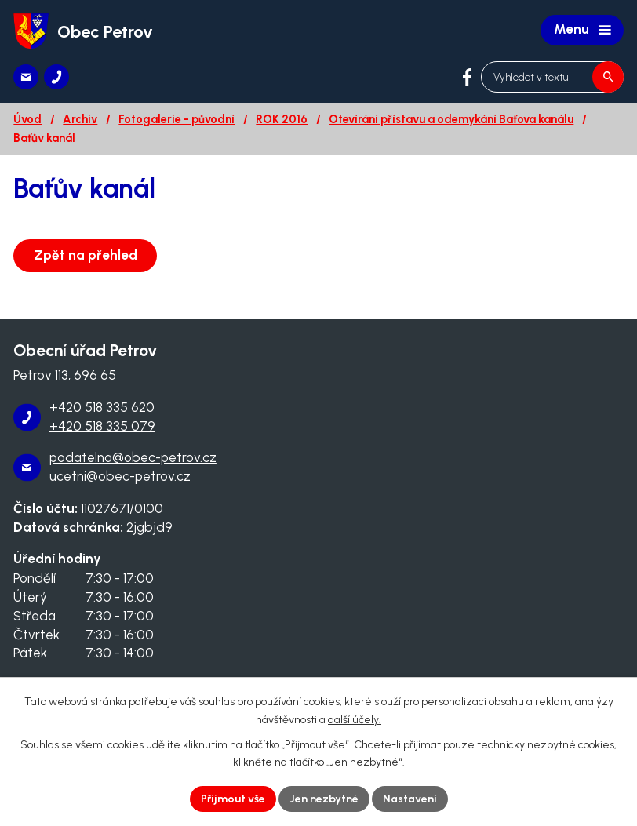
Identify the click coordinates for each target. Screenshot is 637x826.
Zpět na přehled (85, 255)
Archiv (80, 119)
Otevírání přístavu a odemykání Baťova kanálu (451, 119)
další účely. (354, 719)
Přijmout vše (233, 799)
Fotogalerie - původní (176, 119)
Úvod (27, 119)
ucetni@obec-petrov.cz (120, 476)
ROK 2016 (282, 119)
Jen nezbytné (324, 799)
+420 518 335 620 (102, 407)
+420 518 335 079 (102, 426)
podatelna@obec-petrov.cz (133, 457)
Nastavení (410, 799)
